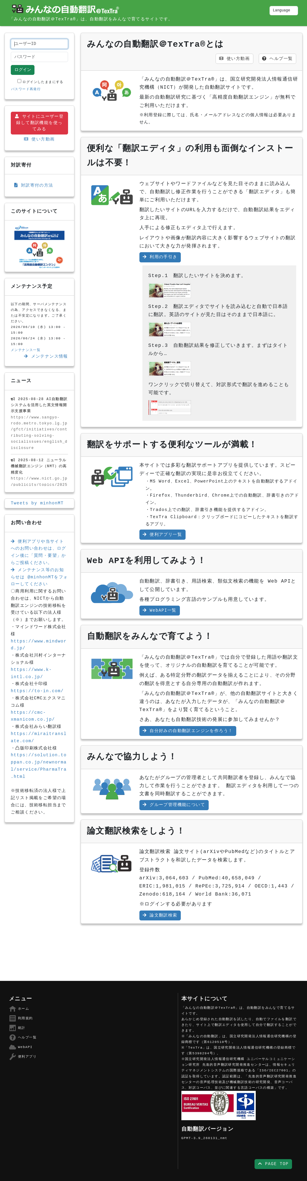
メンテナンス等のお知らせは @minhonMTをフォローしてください (39, 577)
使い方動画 (39, 139)
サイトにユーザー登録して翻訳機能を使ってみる (39, 122)
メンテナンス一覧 (25, 350)
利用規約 (21, 1018)
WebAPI (21, 1047)
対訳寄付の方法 (33, 185)
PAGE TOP (273, 1164)
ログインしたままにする (40, 81)
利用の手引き (160, 257)
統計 (17, 1028)
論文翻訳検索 (160, 915)
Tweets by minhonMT (37, 503)
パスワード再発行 (26, 89)
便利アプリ (23, 1056)
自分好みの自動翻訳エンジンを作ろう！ (188, 730)
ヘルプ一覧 (277, 58)
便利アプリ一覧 (162, 534)
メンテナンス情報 (46, 356)
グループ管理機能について (174, 804)
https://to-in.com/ (37, 691)
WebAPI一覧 (160, 610)
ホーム (19, 1009)
